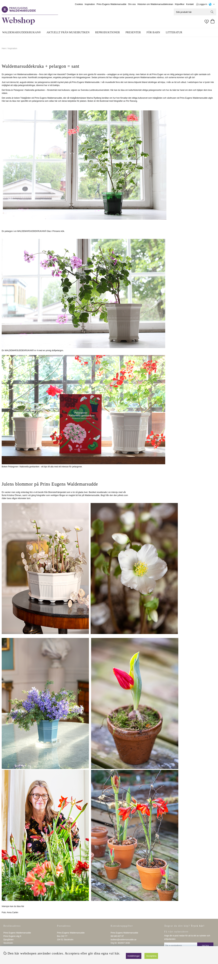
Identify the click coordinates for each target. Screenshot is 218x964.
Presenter (133, 32)
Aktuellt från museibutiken (67, 32)
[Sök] (195, 12)
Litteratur (174, 32)
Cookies (79, 4)
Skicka (205, 946)
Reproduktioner (107, 32)
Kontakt (190, 4)
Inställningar (134, 956)
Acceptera (151, 956)
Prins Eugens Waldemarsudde (111, 4)
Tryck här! (198, 925)
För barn (153, 32)
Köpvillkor (179, 4)
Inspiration (90, 4)
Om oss (132, 4)
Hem (4, 48)
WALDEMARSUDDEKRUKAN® (21, 32)
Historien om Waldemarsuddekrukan (155, 4)
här (22, 906)
